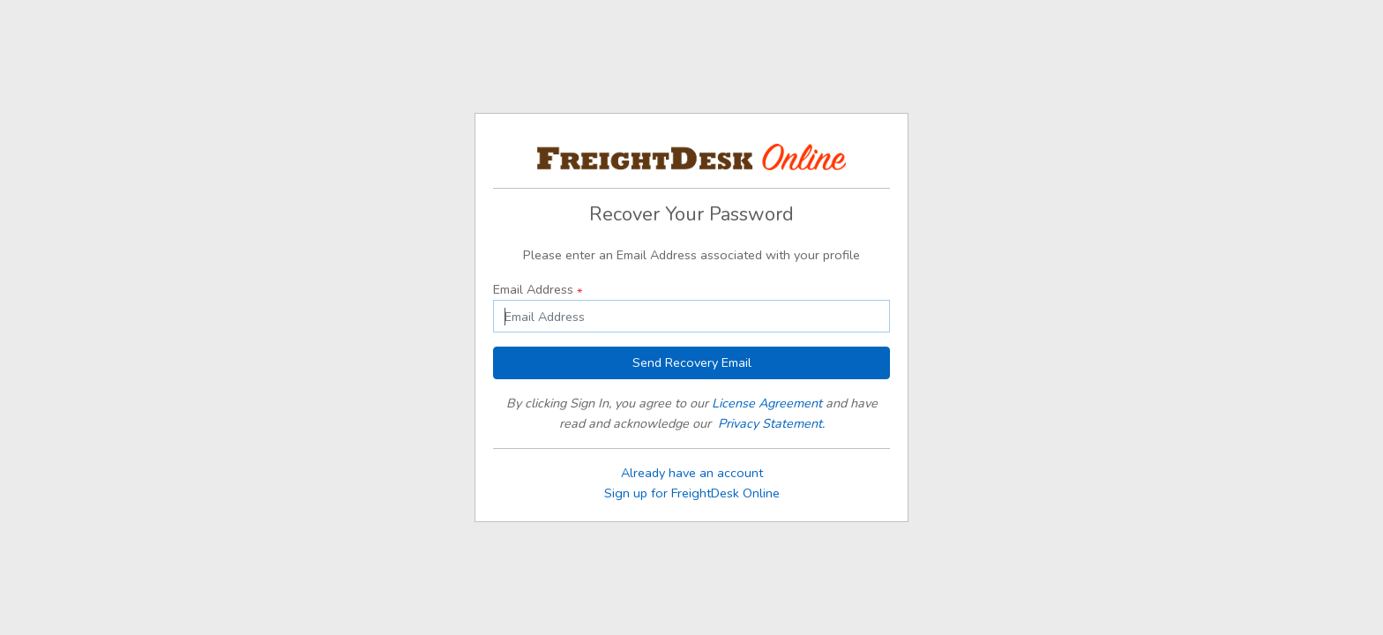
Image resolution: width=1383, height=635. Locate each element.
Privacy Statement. (771, 423)
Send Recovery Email (691, 362)
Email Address (537, 290)
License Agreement (767, 403)
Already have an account (692, 473)
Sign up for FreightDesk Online (692, 493)
